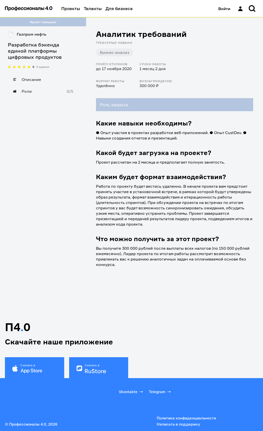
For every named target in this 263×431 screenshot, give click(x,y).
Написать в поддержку (178, 424)
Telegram (160, 391)
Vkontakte (131, 391)
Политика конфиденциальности (186, 418)
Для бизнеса (119, 8)
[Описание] (43, 79)
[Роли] (43, 91)
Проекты (70, 8)
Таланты (93, 8)
